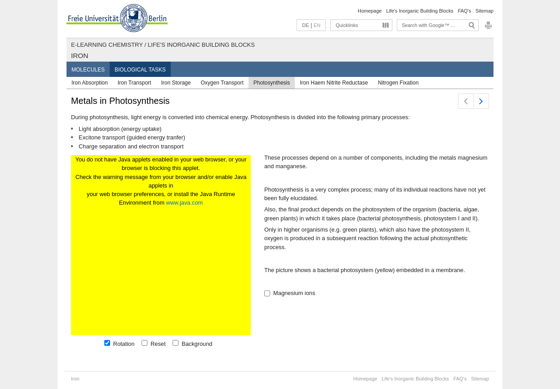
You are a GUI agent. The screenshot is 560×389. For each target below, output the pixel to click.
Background (195, 343)
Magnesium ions (292, 293)
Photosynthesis (271, 83)
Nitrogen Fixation (398, 83)
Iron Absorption (89, 83)
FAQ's (464, 10)
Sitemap (484, 10)
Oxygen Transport (221, 83)
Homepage (370, 10)
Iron (79, 55)
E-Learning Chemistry (107, 44)
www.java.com (184, 202)
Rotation (122, 343)
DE (305, 25)
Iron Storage (176, 83)
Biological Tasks (140, 70)
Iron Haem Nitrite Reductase (334, 83)
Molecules (88, 70)
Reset (156, 343)
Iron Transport (134, 83)
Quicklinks (347, 25)
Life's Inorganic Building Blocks (419, 10)
